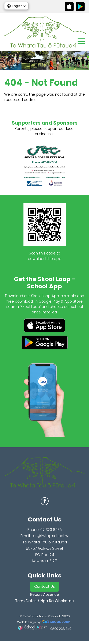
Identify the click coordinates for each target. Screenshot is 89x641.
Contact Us (44, 586)
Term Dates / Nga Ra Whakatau (44, 600)
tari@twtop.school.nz (50, 535)
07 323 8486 (51, 529)
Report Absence (44, 594)
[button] (16, 6)
